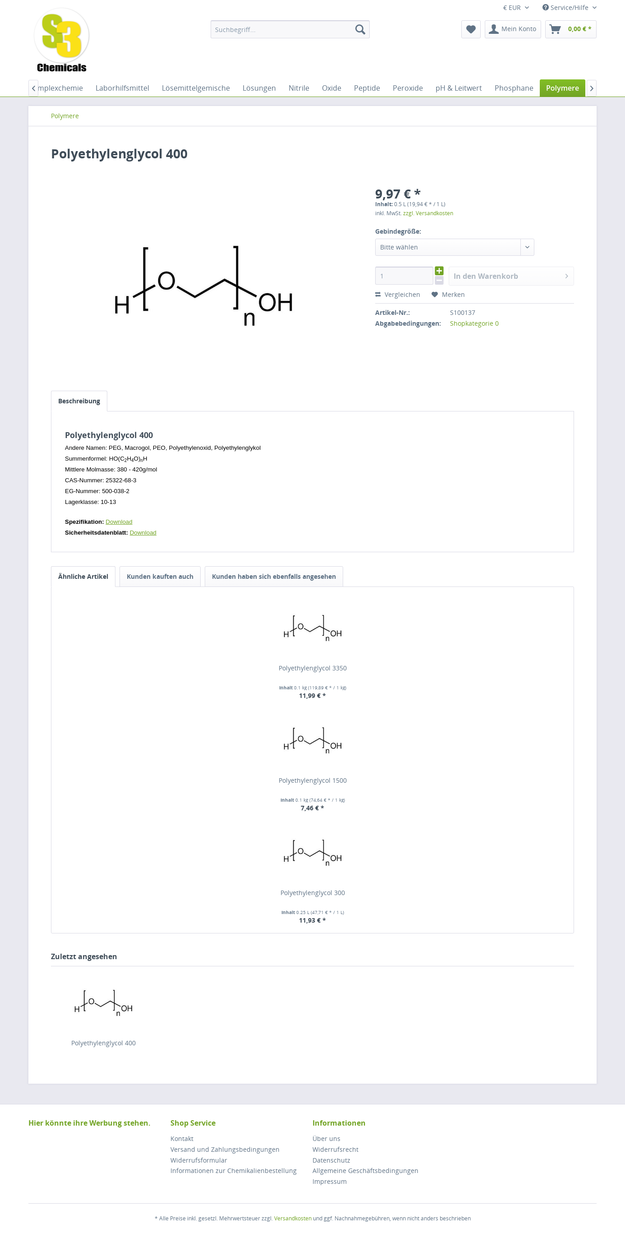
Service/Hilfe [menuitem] (566, 7)
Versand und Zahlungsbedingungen (225, 1149)
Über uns (326, 1138)
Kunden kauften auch (160, 576)
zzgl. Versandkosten (428, 213)
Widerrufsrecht (335, 1149)
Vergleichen (397, 294)
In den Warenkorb (511, 275)
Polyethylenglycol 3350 (313, 668)
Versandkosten (293, 1218)
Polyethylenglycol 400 (103, 1043)
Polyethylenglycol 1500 (313, 780)
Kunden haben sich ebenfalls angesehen (274, 576)
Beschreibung (79, 401)
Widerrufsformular (198, 1160)
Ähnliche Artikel (83, 576)
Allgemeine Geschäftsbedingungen (365, 1170)
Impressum (329, 1181)
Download (119, 521)
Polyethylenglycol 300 (312, 892)
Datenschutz (331, 1160)
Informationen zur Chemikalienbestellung (233, 1170)
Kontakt (181, 1138)
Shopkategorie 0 (474, 323)
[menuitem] (290, 29)
